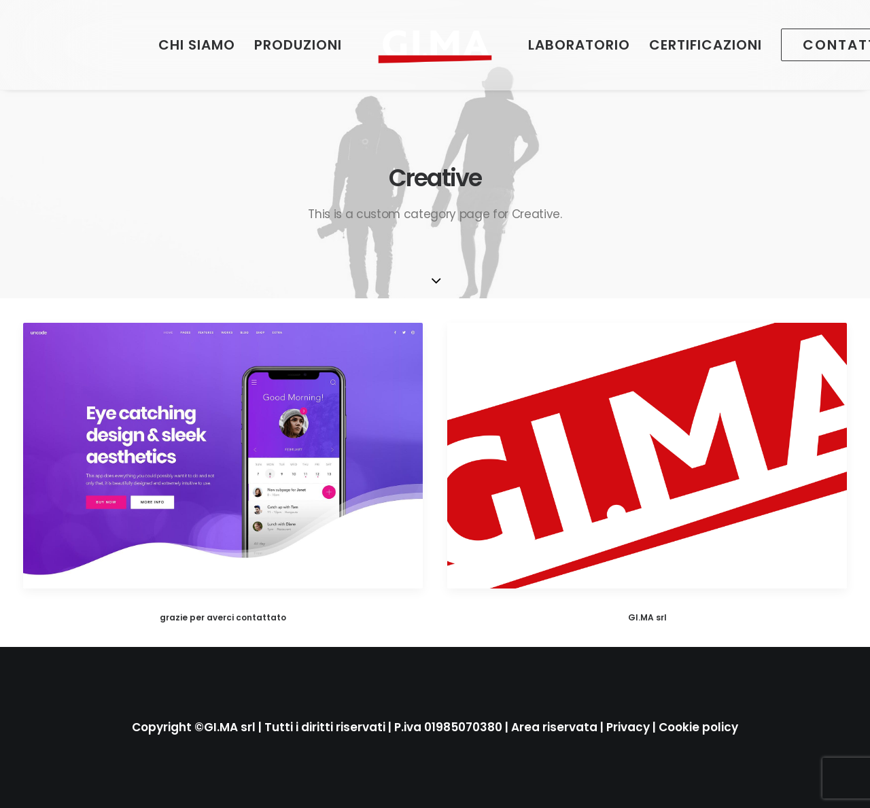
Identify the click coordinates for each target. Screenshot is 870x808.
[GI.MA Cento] (435, 44)
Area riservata (554, 727)
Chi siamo (196, 44)
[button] (223, 455)
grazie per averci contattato (223, 617)
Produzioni (298, 44)
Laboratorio (579, 44)
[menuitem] (197, 45)
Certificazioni (705, 44)
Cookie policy (698, 727)
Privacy (628, 727)
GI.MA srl (647, 617)
